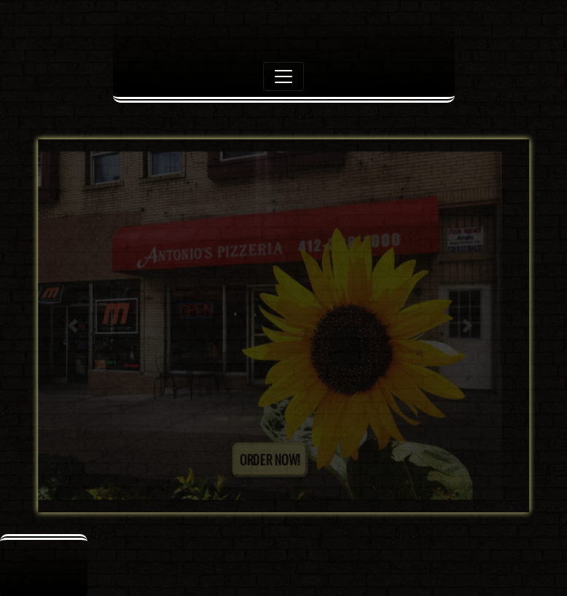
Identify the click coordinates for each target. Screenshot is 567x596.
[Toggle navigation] (283, 76)
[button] (72, 325)
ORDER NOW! (270, 459)
